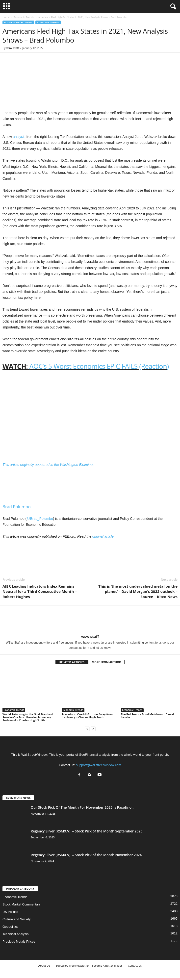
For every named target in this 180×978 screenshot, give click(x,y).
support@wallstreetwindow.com (98, 765)
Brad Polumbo (16, 506)
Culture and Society (16, 919)
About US (44, 965)
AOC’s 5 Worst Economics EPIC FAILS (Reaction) (99, 366)
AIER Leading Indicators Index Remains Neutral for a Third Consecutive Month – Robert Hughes (39, 591)
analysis (19, 137)
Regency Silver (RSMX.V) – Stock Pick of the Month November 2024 (86, 855)
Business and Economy (18, 22)
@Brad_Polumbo (39, 519)
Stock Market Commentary (21, 904)
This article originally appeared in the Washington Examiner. (49, 465)
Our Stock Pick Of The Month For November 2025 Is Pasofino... (82, 807)
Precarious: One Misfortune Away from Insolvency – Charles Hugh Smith (87, 715)
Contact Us (135, 965)
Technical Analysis (15, 934)
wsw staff (12, 48)
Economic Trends (24, 17)
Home (5, 17)
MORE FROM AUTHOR (106, 662)
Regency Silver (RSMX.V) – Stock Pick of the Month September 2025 (86, 831)
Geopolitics (10, 926)
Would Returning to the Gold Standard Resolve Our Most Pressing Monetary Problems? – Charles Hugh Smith (27, 717)
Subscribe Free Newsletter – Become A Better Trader (89, 965)
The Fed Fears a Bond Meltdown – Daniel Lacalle (147, 715)
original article (103, 536)
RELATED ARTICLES (71, 662)
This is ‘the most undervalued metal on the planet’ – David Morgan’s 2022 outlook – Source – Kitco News (138, 591)
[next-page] (93, 728)
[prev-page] (87, 728)
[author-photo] (90, 620)
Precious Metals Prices (18, 941)
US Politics (10, 912)
